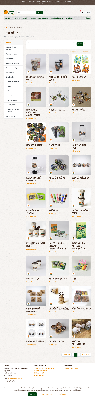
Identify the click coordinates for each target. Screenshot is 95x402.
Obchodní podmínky (40, 371)
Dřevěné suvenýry (11, 68)
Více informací (61, 394)
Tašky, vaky (11, 105)
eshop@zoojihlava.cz (15, 378)
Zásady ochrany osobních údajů (44, 368)
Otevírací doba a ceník (71, 368)
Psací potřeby (10, 58)
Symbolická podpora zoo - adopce (62, 18)
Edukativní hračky (14, 81)
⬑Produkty (9, 42)
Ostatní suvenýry (11, 116)
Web (87, 18)
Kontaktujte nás (39, 375)
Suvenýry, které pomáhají (11, 48)
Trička (10, 95)
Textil (7, 91)
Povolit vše (32, 394)
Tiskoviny (17, 18)
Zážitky (25, 18)
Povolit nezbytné (46, 394)
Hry (9, 86)
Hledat (40, 12)
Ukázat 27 (86, 51)
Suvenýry (8, 18)
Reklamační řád (39, 373)
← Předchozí (66, 355)
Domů (6, 27)
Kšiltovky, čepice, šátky (13, 110)
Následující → (86, 355)
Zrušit (86, 44)
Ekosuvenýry (10, 72)
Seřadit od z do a (74, 51)
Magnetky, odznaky (12, 54)
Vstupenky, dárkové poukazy (40, 18)
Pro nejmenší (12, 100)
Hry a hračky (10, 77)
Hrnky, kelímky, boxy (12, 63)
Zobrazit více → (31, 83)
